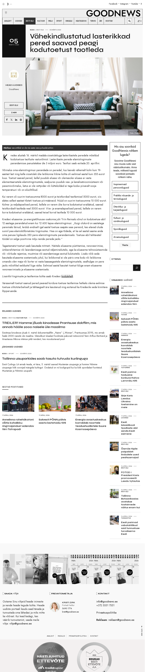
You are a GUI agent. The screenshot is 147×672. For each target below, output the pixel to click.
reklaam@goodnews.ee (121, 620)
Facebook (113, 3)
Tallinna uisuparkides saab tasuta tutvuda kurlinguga (45, 358)
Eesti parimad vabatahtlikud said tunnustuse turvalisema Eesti (130, 528)
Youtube (134, 3)
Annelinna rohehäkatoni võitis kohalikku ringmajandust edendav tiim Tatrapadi (18, 424)
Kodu (32, 30)
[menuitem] (7, 21)
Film (25, 318)
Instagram (124, 3)
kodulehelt (67, 276)
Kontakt (94, 636)
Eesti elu (40, 30)
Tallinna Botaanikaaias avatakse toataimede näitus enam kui (130, 501)
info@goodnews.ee (107, 602)
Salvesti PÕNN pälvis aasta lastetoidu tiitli (52, 421)
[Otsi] (136, 268)
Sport (11, 353)
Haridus (124, 335)
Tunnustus (126, 518)
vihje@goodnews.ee (20, 624)
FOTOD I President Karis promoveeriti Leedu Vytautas (130, 476)
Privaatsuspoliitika (106, 613)
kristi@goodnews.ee (70, 612)
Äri (122, 288)
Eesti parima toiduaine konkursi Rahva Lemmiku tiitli (130, 376)
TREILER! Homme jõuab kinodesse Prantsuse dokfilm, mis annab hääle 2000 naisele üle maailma (49, 325)
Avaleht (50, 636)
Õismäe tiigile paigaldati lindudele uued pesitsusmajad (130, 453)
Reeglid (61, 636)
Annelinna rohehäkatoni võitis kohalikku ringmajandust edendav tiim (130, 298)
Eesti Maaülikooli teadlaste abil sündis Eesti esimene (129, 428)
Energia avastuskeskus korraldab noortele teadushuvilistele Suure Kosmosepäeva (90, 424)
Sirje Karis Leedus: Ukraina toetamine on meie (129, 401)
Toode (124, 314)
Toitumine (125, 367)
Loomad (124, 417)
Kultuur (19, 318)
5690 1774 (67, 609)
